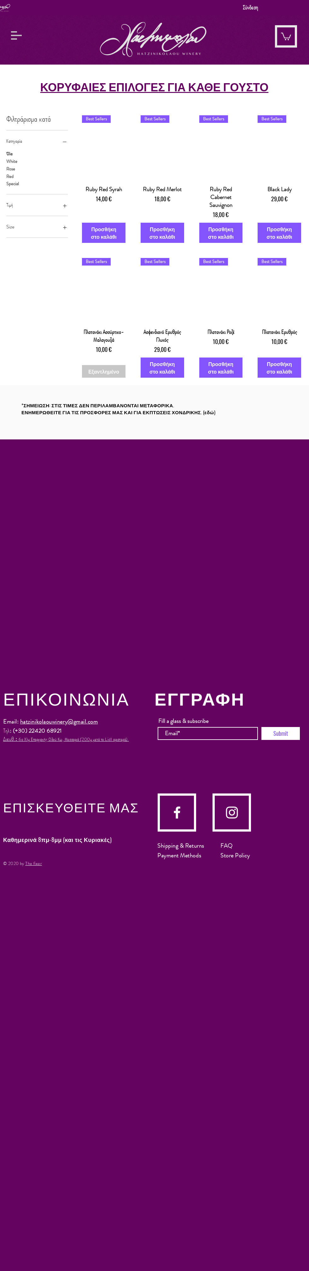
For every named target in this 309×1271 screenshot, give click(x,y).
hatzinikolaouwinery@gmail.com (59, 722)
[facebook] (177, 812)
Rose (10, 168)
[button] (16, 35)
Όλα (9, 153)
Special (12, 183)
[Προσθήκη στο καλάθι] (103, 233)
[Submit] (280, 733)
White (11, 161)
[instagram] (232, 812)
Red (10, 176)
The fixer (33, 863)
